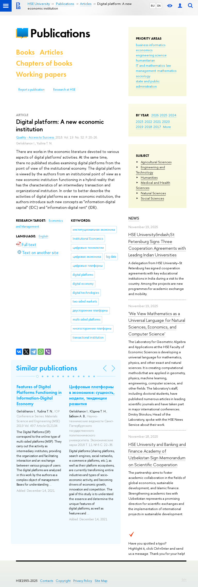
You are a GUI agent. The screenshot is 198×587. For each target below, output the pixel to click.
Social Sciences (152, 198)
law (168, 65)
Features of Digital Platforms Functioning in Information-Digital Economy (39, 395)
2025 (163, 115)
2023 (139, 121)
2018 (148, 126)
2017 (157, 126)
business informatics (150, 44)
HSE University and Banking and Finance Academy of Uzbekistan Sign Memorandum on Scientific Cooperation (157, 454)
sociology (143, 76)
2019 (139, 126)
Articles (51, 52)
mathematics (166, 70)
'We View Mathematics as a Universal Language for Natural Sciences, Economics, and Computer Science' (156, 323)
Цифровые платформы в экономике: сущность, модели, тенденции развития (92, 395)
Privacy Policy (82, 581)
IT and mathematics (150, 65)
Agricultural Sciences (156, 162)
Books (25, 52)
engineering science (151, 55)
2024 (172, 115)
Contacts (46, 581)
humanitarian (145, 60)
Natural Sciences (153, 193)
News (133, 218)
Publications (60, 33)
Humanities (149, 177)
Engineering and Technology (150, 170)
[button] (37, 376)
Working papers (41, 74)
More (167, 126)
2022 (148, 121)
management (146, 70)
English (43, 236)
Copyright (63, 581)
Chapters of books (44, 63)
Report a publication (31, 90)
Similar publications (46, 368)
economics (144, 50)
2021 (157, 121)
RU (153, 5)
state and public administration (148, 84)
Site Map (101, 581)
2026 (155, 115)
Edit (184, 579)
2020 (166, 121)
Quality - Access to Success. (35, 137)
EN (159, 5)
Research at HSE (64, 90)
